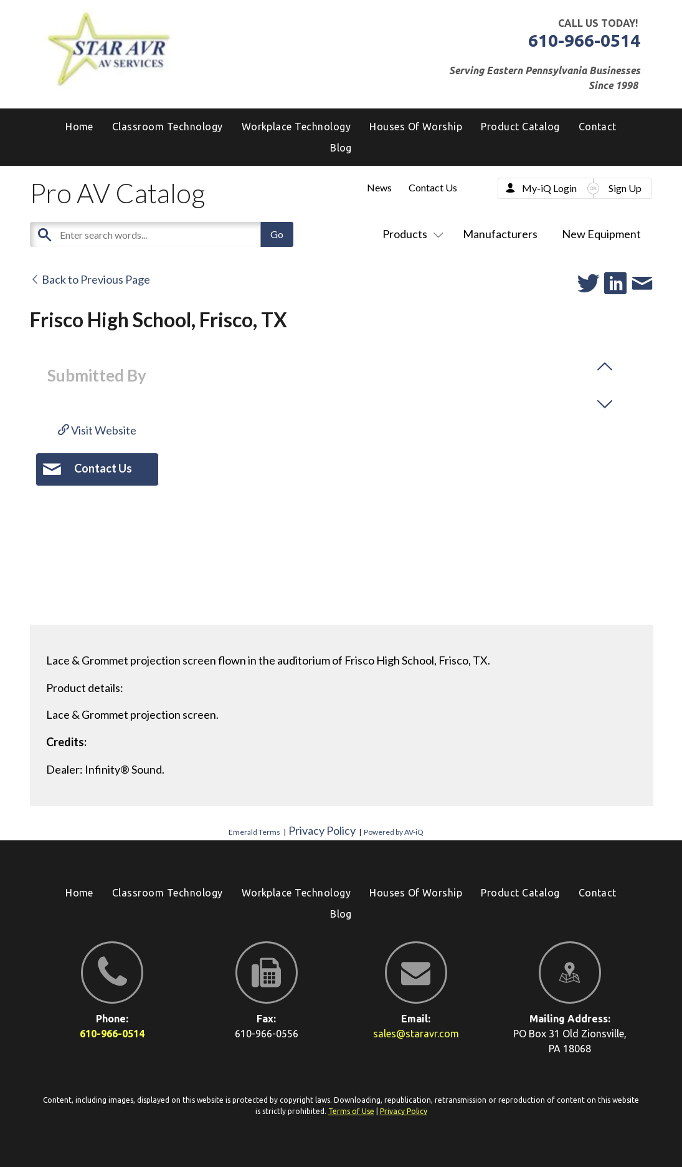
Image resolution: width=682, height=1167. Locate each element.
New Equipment (601, 234)
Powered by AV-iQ (394, 832)
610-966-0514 (584, 40)
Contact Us (433, 187)
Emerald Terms (254, 832)
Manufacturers (500, 234)
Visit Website (97, 430)
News (379, 187)
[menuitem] (341, 147)
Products (410, 234)
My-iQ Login (549, 188)
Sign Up (625, 188)
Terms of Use (351, 1111)
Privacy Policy (322, 830)
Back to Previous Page (90, 279)
